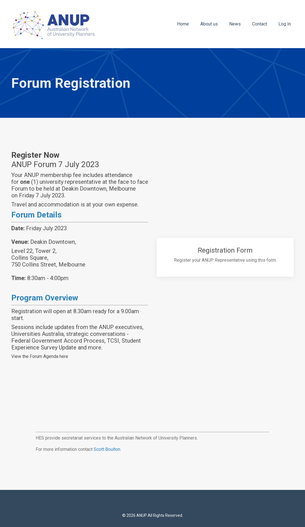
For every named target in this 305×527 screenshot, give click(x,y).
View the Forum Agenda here (39, 356)
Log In (284, 24)
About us (209, 24)
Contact (259, 24)
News (235, 24)
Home (183, 24)
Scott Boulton (107, 449)
